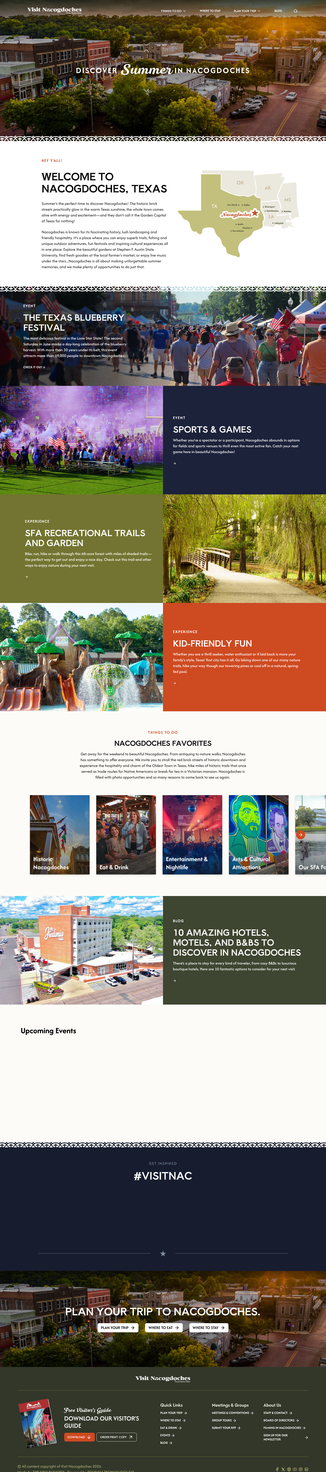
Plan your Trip (174, 1413)
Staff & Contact (278, 1413)
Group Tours (224, 1420)
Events (167, 1435)
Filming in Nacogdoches (285, 1428)
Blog (278, 11)
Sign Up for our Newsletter (286, 1437)
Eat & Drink (171, 1428)
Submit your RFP (226, 1428)
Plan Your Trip (247, 11)
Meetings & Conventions (233, 1413)
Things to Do (173, 11)
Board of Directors (281, 1420)
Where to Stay (210, 11)
